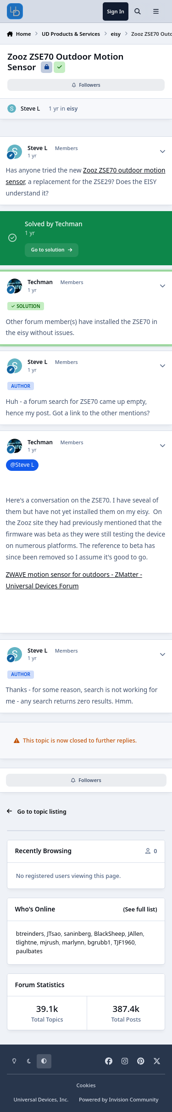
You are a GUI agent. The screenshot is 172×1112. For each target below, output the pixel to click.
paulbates (29, 951)
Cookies (85, 1085)
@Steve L (22, 465)
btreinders (30, 934)
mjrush (49, 942)
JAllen (135, 934)
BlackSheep (109, 934)
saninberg (77, 934)
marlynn (73, 942)
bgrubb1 (99, 942)
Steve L (30, 108)
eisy (72, 108)
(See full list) (140, 909)
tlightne (26, 942)
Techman (40, 282)
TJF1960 (124, 942)
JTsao (54, 934)
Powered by (119, 1099)
